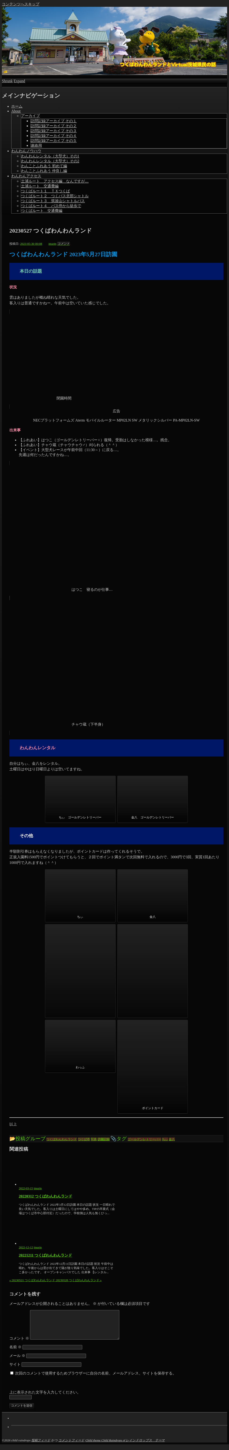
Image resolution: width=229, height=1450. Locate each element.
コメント (19, 1344)
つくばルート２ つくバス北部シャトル (55, 196)
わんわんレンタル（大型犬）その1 (50, 156)
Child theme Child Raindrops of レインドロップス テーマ (125, 1446)
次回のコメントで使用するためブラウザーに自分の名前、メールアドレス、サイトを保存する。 (95, 1379)
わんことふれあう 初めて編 (44, 166)
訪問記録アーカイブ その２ (54, 126)
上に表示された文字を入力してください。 (45, 1398)
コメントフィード (71, 1446)
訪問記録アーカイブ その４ (54, 136)
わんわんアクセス (26, 176)
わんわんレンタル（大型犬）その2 (50, 161)
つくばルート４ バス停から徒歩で (51, 206)
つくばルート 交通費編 (41, 211)
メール (17, 1361)
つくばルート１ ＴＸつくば (45, 191)
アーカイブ (30, 116)
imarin (38, 1188)
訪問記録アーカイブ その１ (54, 121)
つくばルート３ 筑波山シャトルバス (53, 201)
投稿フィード (40, 1446)
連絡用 (36, 145)
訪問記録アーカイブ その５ (54, 141)
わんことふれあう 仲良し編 (44, 171)
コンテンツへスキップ (20, 4)
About (16, 111)
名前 (15, 1353)
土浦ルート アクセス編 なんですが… (55, 181)
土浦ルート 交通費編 (40, 186)
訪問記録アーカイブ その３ (54, 131)
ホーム (17, 106)
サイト (15, 1370)
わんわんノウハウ (26, 151)
